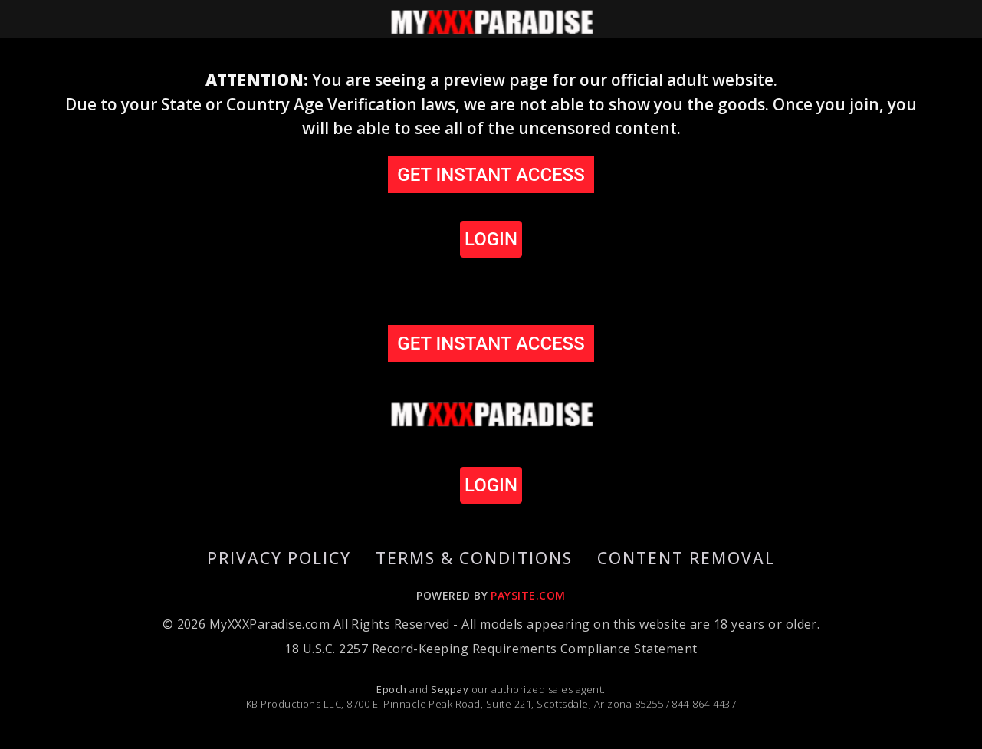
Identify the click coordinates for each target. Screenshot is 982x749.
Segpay (451, 689)
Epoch (392, 689)
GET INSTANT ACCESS (490, 175)
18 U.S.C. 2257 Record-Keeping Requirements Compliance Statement (490, 648)
